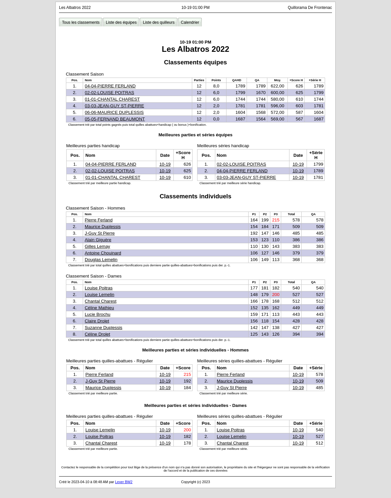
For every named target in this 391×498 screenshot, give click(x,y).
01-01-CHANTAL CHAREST (112, 99)
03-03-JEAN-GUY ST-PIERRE (114, 105)
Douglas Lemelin (101, 259)
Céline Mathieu (99, 307)
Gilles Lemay (97, 246)
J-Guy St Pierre (100, 233)
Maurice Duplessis (103, 226)
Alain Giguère (98, 239)
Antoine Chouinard (103, 252)
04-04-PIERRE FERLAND (110, 85)
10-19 (164, 164)
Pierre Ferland (98, 219)
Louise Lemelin (99, 294)
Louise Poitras (98, 287)
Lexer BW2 (124, 482)
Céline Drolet (97, 334)
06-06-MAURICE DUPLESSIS (114, 112)
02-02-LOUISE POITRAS (109, 92)
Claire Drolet (97, 320)
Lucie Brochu (97, 314)
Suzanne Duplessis (103, 327)
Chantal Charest (100, 301)
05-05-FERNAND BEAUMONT (115, 118)
